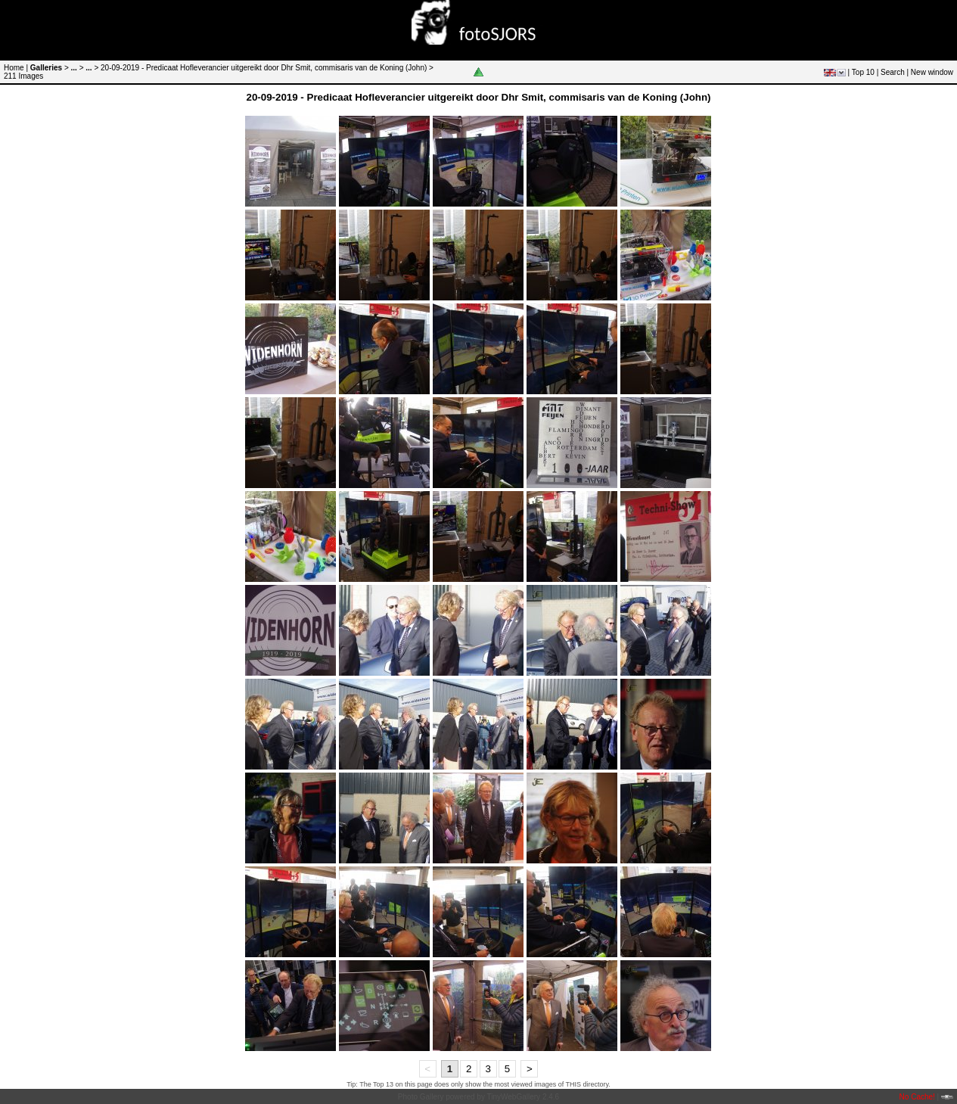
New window (932, 72)
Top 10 (863, 72)
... (74, 68)
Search (893, 72)
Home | (16, 68)
